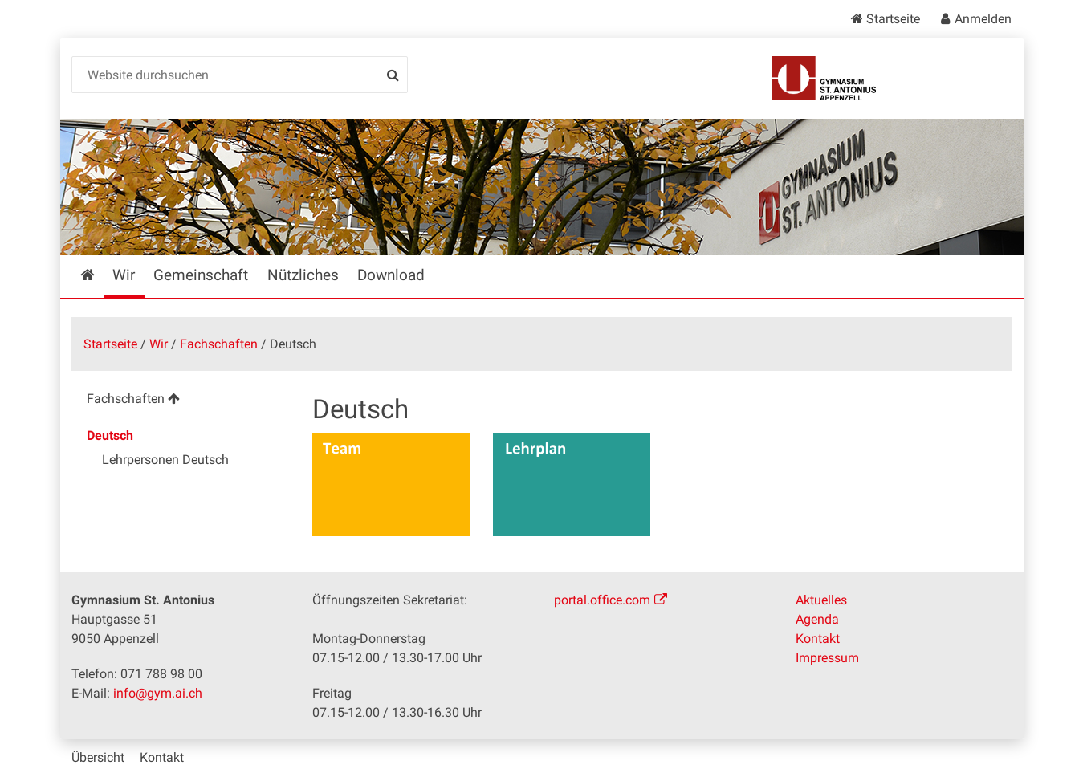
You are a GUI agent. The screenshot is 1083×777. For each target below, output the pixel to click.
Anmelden (983, 18)
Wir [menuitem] (123, 275)
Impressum (827, 657)
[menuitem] (179, 401)
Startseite (893, 18)
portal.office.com (602, 600)
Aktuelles (821, 600)
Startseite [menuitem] (99, 275)
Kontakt (818, 638)
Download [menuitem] (391, 275)
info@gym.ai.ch (157, 693)
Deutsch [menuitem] (110, 435)
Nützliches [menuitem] (303, 275)
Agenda (817, 619)
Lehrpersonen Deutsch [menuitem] (165, 459)
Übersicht (97, 757)
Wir (158, 344)
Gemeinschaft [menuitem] (200, 275)
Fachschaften (219, 344)
